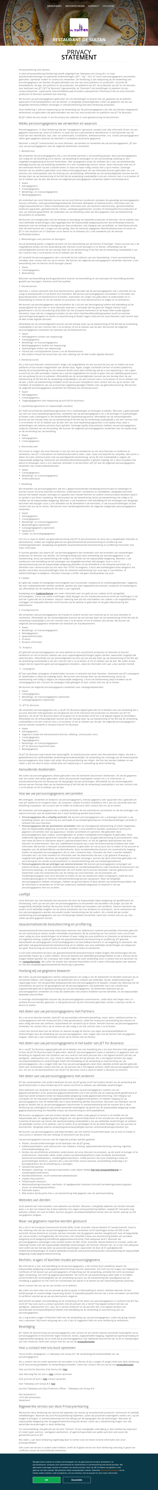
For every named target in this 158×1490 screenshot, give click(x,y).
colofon (108, 6)
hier (65, 1369)
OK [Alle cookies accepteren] (46, 1480)
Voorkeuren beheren (110, 1470)
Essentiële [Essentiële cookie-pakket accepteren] (76, 1480)
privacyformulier (31, 961)
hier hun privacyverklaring (104, 1169)
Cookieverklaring (44, 593)
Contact (93, 6)
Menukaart (54, 6)
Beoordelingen (75, 6)
